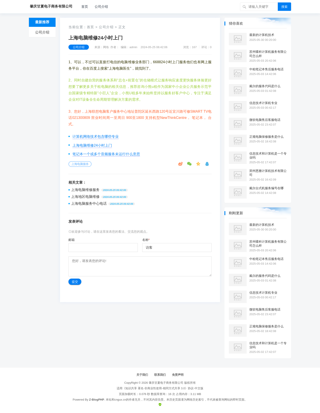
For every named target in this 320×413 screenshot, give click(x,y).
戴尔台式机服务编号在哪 (266, 188)
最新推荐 (42, 22)
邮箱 (71, 240)
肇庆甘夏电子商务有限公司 (166, 382)
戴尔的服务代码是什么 (264, 86)
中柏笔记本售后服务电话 (266, 69)
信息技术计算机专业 (263, 103)
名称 (146, 240)
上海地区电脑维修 (85, 197)
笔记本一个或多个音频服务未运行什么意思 (106, 154)
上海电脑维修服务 (85, 190)
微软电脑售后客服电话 (264, 120)
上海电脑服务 (80, 164)
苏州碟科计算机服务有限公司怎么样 (268, 53)
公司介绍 (101, 6)
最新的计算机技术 (261, 35)
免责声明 (178, 374)
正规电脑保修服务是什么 (266, 136)
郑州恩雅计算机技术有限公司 (268, 173)
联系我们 (160, 374)
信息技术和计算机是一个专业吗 (268, 155)
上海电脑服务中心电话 (89, 203)
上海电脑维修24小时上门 (92, 145)
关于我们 (142, 374)
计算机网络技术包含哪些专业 (95, 136)
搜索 (284, 6)
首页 (84, 6)
